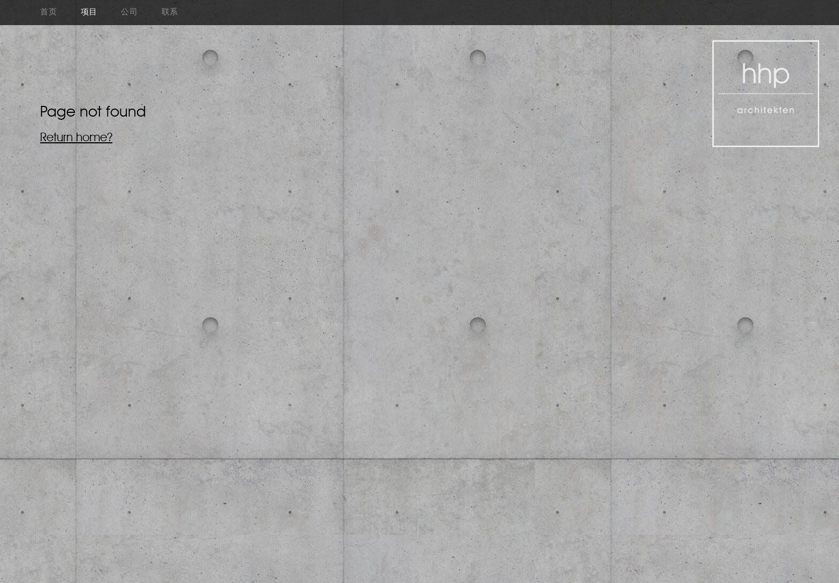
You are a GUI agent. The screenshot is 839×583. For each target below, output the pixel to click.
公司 (129, 13)
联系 (170, 13)
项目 (89, 13)
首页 (48, 13)
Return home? (76, 138)
